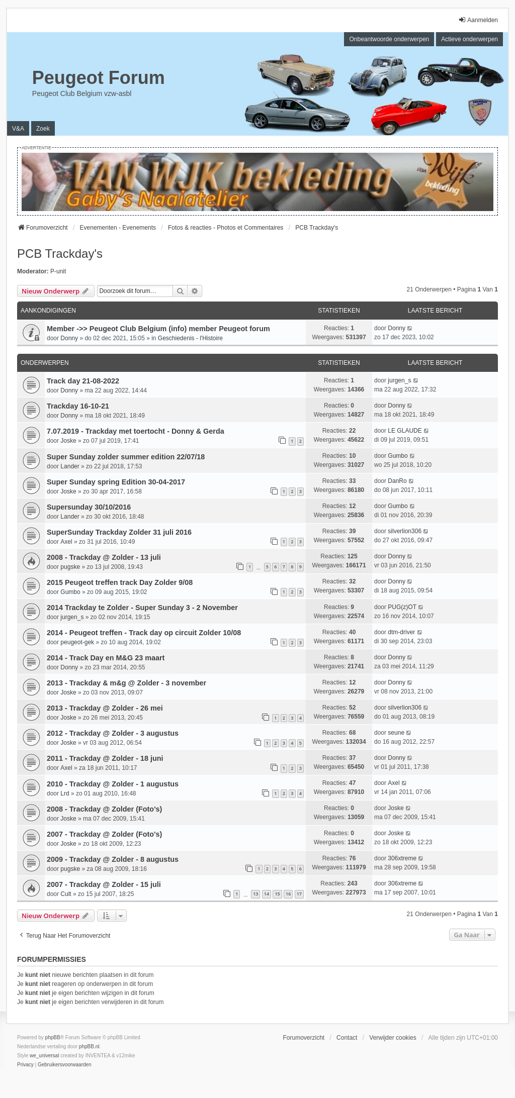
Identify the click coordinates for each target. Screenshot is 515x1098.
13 (255, 893)
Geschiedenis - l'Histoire (190, 338)
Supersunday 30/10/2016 (89, 507)
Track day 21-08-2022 (83, 381)
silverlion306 (404, 531)
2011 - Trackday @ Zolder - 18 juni (105, 758)
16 (288, 893)
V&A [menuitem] (18, 128)
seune (396, 732)
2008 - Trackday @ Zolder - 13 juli (104, 557)
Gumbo (397, 455)
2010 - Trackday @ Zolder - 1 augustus (113, 784)
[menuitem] (25, 1064)
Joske (68, 440)
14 (266, 893)
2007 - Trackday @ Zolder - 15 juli (104, 884)
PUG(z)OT (402, 607)
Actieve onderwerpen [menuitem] (469, 39)
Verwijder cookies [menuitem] (392, 1037)
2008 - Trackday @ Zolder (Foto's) (104, 809)
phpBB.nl (89, 1046)
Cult (65, 893)
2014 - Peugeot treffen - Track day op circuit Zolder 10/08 (144, 633)
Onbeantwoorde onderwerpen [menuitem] (389, 39)
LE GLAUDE (404, 430)
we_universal (44, 1055)
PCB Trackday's (60, 253)
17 (299, 893)
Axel (66, 541)
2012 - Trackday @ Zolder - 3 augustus (113, 733)
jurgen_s (399, 380)
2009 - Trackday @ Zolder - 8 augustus (113, 859)
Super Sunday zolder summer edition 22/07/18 (126, 457)
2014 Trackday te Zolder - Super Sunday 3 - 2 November (142, 608)
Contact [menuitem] (346, 1037)
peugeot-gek (77, 642)
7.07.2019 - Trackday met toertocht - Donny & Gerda (135, 431)
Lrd (64, 793)
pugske (70, 566)
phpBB (52, 1037)
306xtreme (402, 858)
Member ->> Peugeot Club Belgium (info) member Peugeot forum (158, 329)
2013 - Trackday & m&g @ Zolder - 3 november (126, 683)
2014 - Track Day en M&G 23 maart (105, 658)
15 (277, 893)
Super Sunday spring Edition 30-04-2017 (116, 482)
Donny (69, 338)
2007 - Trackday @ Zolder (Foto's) (104, 834)
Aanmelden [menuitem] (478, 20)
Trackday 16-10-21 (78, 406)
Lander (69, 466)
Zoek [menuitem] (43, 128)
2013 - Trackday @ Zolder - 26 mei (105, 708)
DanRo (397, 480)
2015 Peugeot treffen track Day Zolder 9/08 (120, 582)
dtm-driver (401, 632)
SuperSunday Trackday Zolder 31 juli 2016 (119, 532)
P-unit (58, 271)
